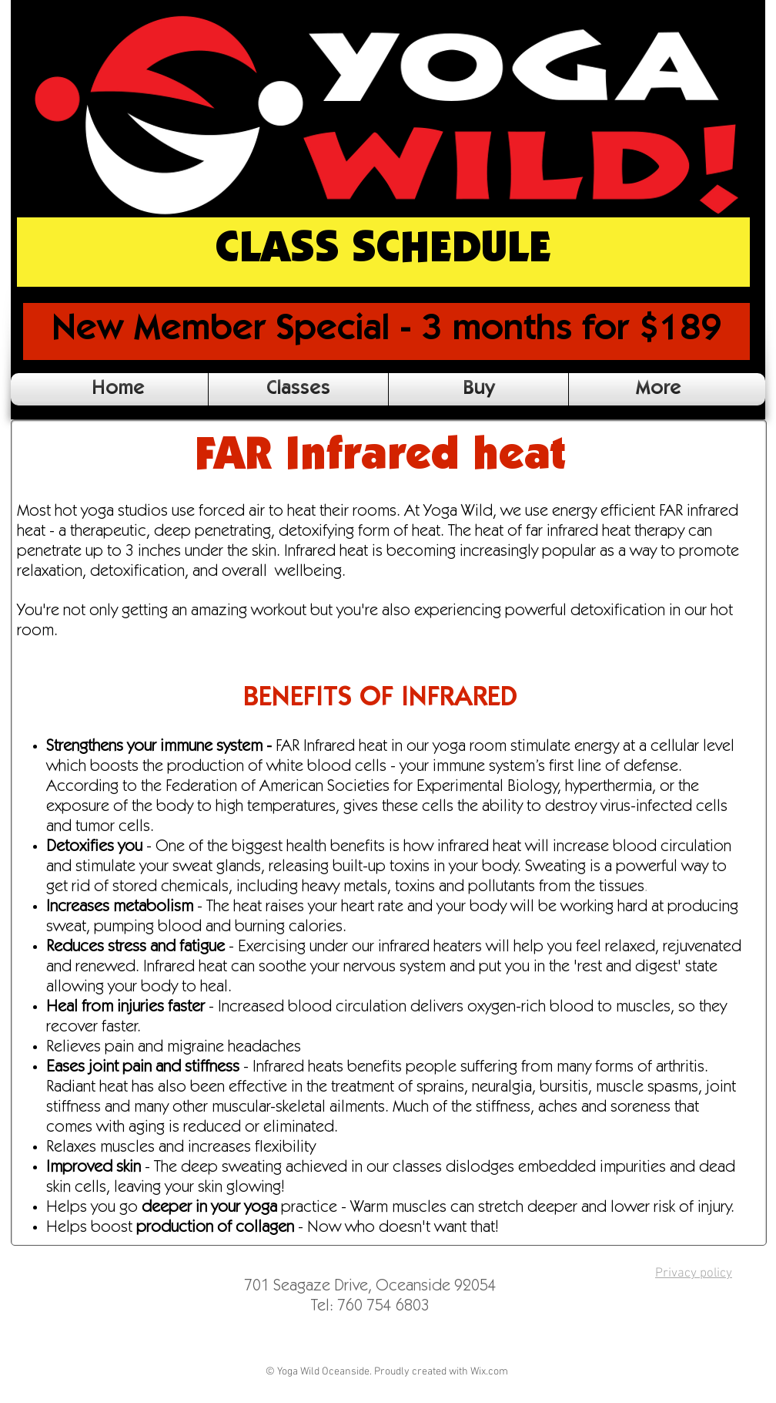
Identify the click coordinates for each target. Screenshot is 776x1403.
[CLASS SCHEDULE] (383, 252)
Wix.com (489, 1371)
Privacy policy (693, 1273)
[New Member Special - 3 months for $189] (386, 331)
